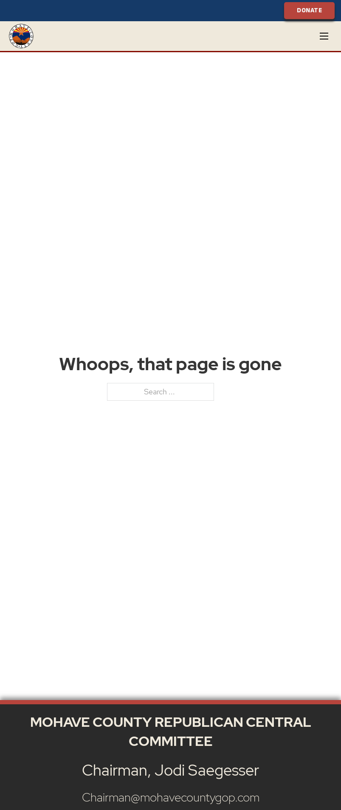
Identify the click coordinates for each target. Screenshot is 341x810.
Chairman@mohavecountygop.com (170, 797)
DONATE (309, 10)
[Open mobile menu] (324, 36)
